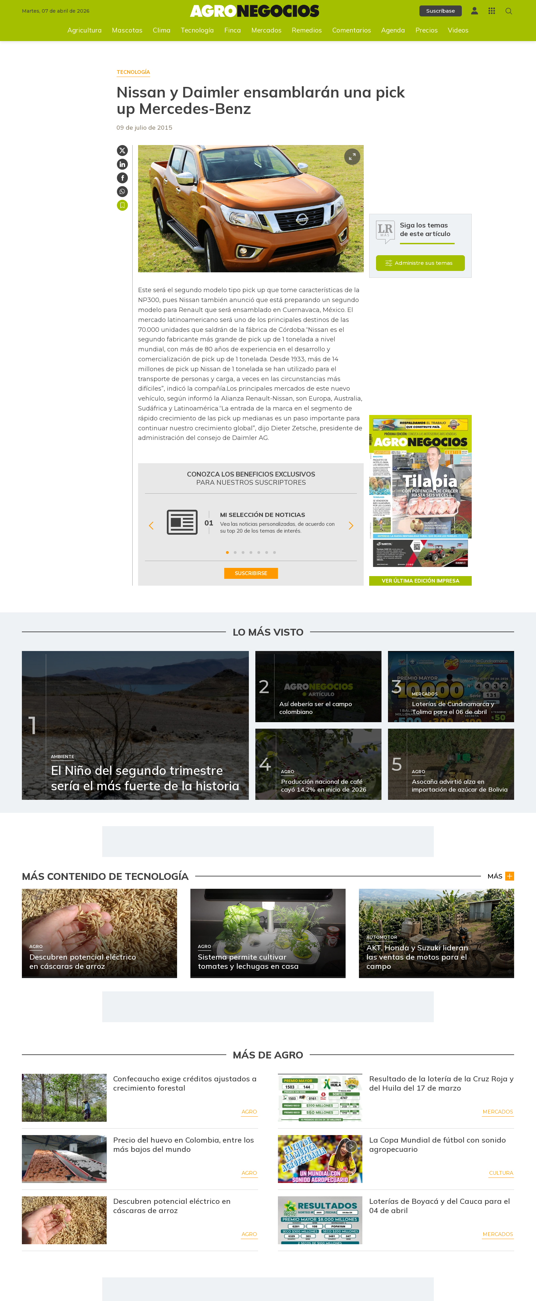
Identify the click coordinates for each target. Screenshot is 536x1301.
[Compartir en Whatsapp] (122, 191)
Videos (458, 30)
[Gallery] (250, 525)
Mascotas (127, 30)
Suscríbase (440, 11)
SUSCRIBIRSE (251, 573)
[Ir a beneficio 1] (227, 552)
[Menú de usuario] (474, 11)
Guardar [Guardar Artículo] (122, 205)
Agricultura (84, 30)
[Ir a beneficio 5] (258, 552)
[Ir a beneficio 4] (251, 552)
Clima (162, 30)
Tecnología (197, 30)
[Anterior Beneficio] (151, 526)
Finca (232, 30)
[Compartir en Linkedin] (122, 164)
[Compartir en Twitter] (122, 150)
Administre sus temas (424, 263)
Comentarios (351, 30)
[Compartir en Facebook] (122, 177)
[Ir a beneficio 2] (235, 552)
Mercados (266, 30)
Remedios (307, 30)
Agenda (393, 30)
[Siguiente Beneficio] (351, 526)
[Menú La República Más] (491, 10)
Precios (426, 30)
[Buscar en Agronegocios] (509, 11)
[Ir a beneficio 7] (274, 552)
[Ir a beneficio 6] (266, 552)
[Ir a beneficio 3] (243, 552)
